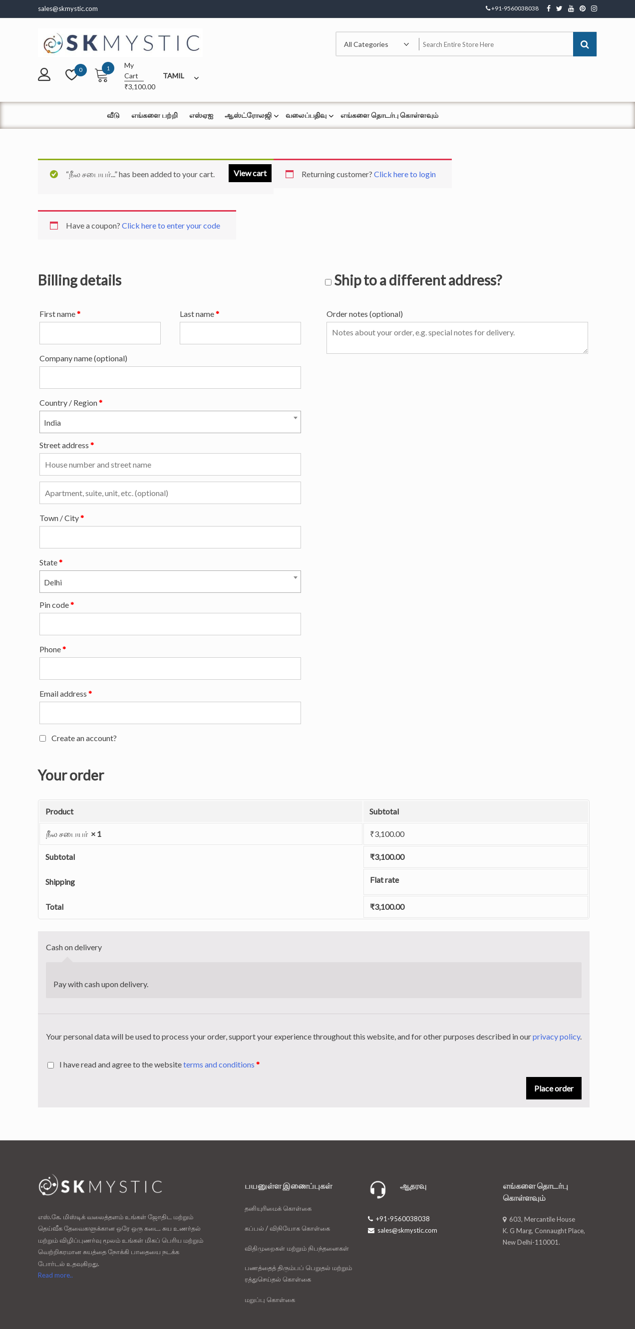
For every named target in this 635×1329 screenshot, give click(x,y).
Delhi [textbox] (53, 582)
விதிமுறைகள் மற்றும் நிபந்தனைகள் (297, 1248)
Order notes (364, 313)
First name (59, 313)
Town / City (61, 518)
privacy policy (556, 1036)
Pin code (56, 604)
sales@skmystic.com (402, 1230)
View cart (250, 173)
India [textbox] (52, 422)
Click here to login (405, 174)
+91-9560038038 (399, 1219)
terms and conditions (219, 1064)
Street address (66, 445)
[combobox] (170, 422)
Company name (83, 358)
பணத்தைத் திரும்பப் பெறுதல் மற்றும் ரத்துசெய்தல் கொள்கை (298, 1273)
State (50, 562)
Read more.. (55, 1275)
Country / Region (70, 402)
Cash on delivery (74, 947)
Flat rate (384, 879)
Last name (199, 313)
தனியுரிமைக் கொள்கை (278, 1208)
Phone (52, 649)
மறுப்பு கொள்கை (270, 1300)
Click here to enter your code (171, 225)
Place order (554, 1088)
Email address (65, 693)
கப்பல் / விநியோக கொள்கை (287, 1228)
